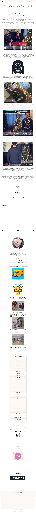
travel (11, 429)
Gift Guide (19, 427)
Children (18, 373)
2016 (18, 444)
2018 (18, 442)
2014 (18, 446)
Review (18, 415)
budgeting (24, 428)
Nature (23, 427)
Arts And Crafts (18, 356)
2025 (18, 434)
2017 (18, 443)
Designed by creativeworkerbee (18, 511)
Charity (18, 371)
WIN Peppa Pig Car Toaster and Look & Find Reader (18, 345)
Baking (18, 360)
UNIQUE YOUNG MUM (18, 5)
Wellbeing (15, 428)
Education (18, 392)
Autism (18, 358)
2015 (18, 445)
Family (18, 394)
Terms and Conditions (15, 507)
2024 (18, 435)
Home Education (18, 411)
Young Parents (19, 428)
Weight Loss (18, 419)
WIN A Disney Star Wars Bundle (18, 312)
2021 (18, 438)
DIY (18, 379)
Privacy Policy (22, 507)
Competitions (18, 377)
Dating (18, 381)
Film (18, 396)
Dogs (18, 390)
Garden (18, 402)
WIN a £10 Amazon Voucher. (18, 279)
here (27, 184)
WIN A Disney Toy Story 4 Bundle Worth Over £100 (18, 296)
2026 (18, 433)
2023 (18, 436)
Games (18, 400)
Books (18, 369)
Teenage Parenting (18, 417)
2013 (18, 447)
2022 (18, 437)
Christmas (18, 375)
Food (18, 398)
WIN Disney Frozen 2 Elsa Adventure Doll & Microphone (18, 329)
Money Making (18, 413)
